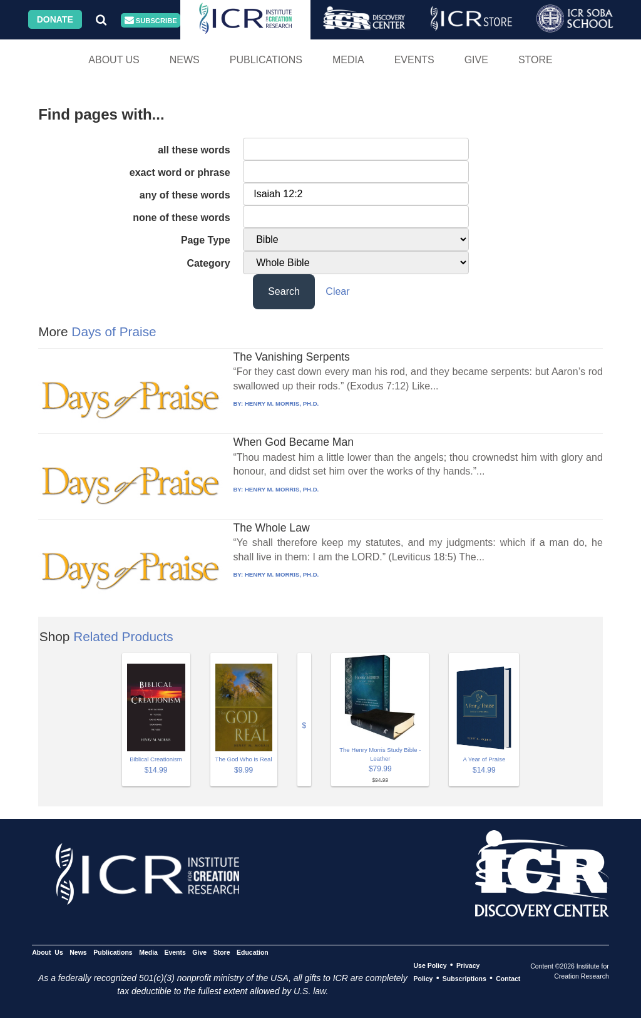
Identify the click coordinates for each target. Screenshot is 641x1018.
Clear (337, 291)
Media (348, 59)
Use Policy (429, 965)
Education (253, 952)
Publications (266, 59)
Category (208, 263)
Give (476, 59)
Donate (55, 19)
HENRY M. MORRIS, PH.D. (282, 403)
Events (414, 59)
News (185, 59)
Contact (508, 978)
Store (535, 59)
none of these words (181, 217)
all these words (194, 150)
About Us (114, 59)
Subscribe (151, 20)
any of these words (185, 195)
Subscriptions (464, 978)
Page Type (205, 240)
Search (284, 291)
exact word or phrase (180, 172)
